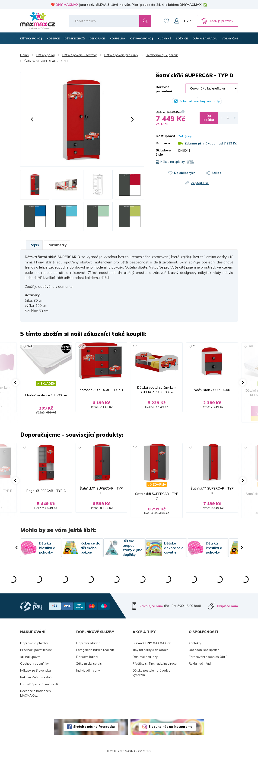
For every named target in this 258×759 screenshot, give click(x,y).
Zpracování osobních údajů (208, 657)
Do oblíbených (184, 173)
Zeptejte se (200, 183)
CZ (186, 21)
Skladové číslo (163, 152)
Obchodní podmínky (34, 663)
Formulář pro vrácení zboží (39, 684)
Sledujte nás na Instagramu (170, 726)
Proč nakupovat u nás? (36, 650)
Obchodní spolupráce (204, 650)
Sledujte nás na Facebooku (94, 726)
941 (29, 346)
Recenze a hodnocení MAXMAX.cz (35, 693)
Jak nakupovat (30, 657)
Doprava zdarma (88, 643)
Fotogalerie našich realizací (95, 650)
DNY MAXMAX (67, 5)
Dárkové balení (87, 657)
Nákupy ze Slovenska (35, 670)
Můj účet (177, 21)
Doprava (163, 143)
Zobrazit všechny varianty (199, 101)
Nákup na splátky (172, 161)
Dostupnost (163, 136)
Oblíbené (166, 21)
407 (250, 346)
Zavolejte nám (151, 606)
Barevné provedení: (164, 89)
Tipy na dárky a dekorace (151, 650)
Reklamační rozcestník (36, 677)
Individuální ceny (88, 670)
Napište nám (227, 606)
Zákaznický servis (89, 663)
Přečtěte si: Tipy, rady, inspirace (155, 663)
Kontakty (195, 643)
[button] (32, 119)
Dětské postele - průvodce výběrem (151, 673)
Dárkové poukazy (145, 657)
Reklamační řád (200, 663)
